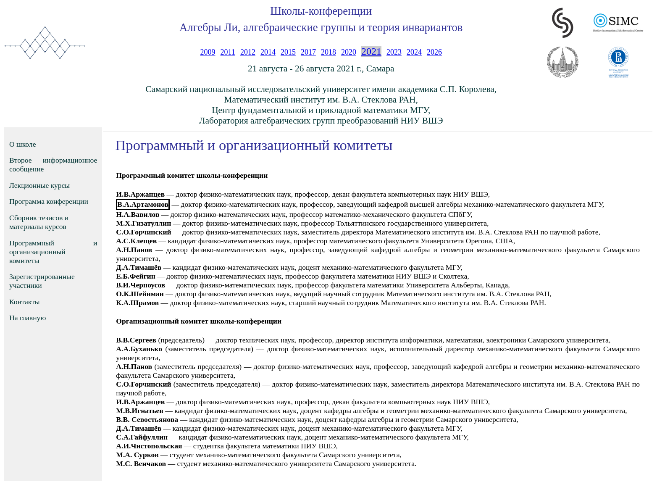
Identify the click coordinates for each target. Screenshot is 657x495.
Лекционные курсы (39, 185)
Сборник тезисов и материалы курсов (38, 222)
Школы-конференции (321, 11)
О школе (22, 144)
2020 (348, 52)
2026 (434, 52)
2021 (371, 51)
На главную (27, 317)
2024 (414, 52)
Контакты (24, 302)
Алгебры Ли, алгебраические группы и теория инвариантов (321, 27)
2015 (288, 52)
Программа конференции (48, 201)
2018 (328, 52)
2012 (247, 52)
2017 (308, 52)
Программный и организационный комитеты (53, 252)
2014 (268, 52)
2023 (394, 52)
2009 (207, 52)
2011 (228, 52)
